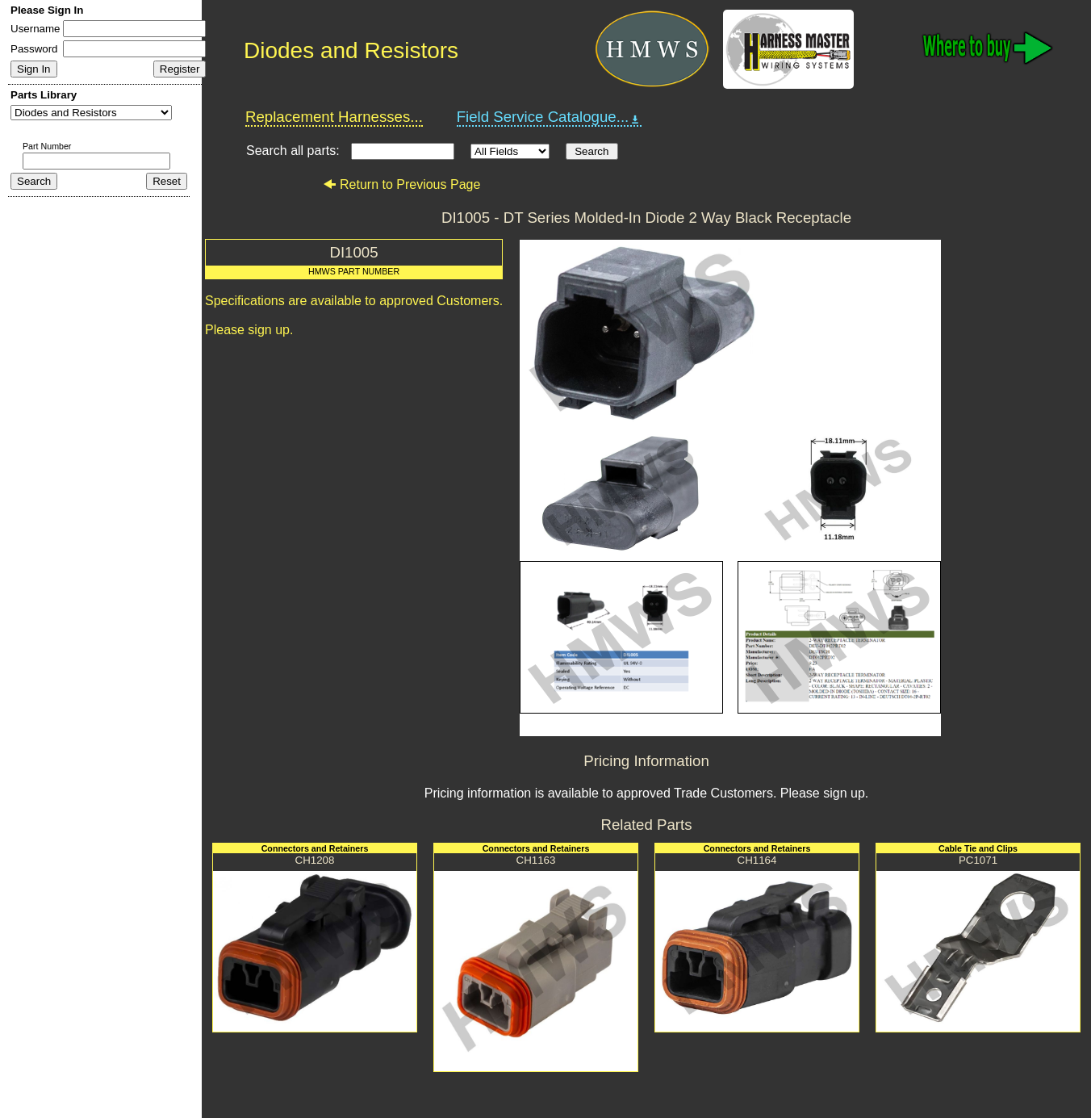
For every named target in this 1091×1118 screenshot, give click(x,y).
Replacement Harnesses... (334, 116)
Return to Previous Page (401, 184)
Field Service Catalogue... (549, 117)
